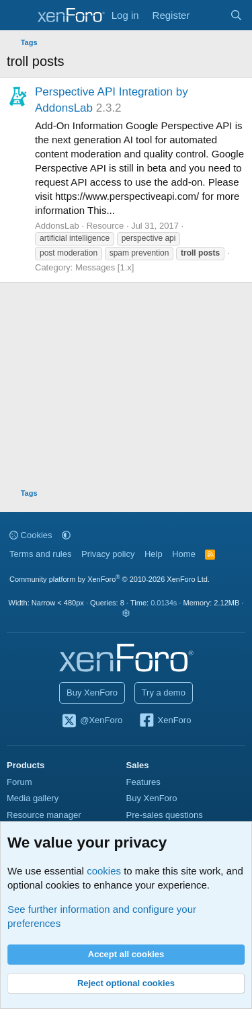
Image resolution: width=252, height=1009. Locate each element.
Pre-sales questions (164, 815)
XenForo (165, 721)
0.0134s (164, 603)
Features (143, 782)
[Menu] (18, 15)
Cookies (30, 535)
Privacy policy (107, 554)
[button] (66, 535)
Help (153, 554)
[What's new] (209, 15)
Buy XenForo (92, 692)
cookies (104, 870)
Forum (19, 782)
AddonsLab (57, 226)
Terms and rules (40, 554)
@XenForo (92, 721)
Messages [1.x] (104, 267)
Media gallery (32, 798)
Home (184, 554)
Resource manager (44, 815)
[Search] (236, 15)
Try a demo (163, 692)
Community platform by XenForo (109, 579)
